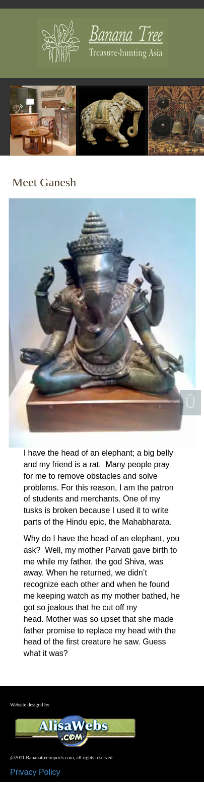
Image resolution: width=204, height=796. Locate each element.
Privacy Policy (35, 772)
